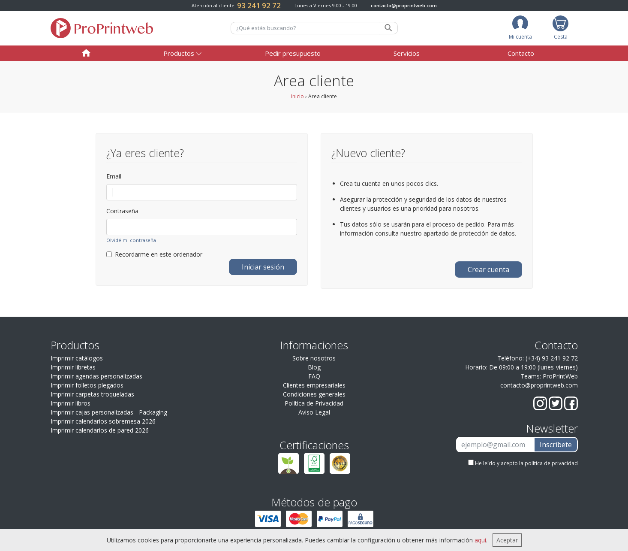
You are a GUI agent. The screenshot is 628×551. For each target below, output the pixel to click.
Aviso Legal (314, 412)
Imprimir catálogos (77, 358)
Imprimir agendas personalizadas (96, 376)
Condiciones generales (314, 394)
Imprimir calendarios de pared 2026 (100, 430)
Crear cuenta (488, 269)
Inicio (297, 96)
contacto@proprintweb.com (404, 5)
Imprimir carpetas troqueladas (92, 394)
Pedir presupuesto (293, 53)
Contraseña (122, 211)
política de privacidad (551, 463)
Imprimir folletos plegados (87, 385)
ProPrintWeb (560, 376)
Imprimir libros (70, 403)
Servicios (407, 53)
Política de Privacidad (314, 403)
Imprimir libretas (73, 367)
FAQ (314, 376)
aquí (480, 540)
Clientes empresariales (314, 385)
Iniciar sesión (263, 267)
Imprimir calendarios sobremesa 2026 (103, 421)
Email (113, 176)
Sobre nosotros (314, 358)
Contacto (521, 53)
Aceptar (507, 540)
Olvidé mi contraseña (131, 240)
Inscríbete (556, 444)
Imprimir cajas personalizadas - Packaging (109, 412)
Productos (178, 53)
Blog (314, 367)
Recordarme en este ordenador (154, 254)
